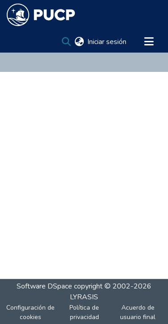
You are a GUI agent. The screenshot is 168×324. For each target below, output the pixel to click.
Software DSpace (44, 286)
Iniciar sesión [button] (107, 42)
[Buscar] (66, 41)
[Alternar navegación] (148, 41)
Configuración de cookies (30, 312)
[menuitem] (79, 41)
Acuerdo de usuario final (137, 312)
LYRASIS (84, 297)
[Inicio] (41, 15)
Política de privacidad (84, 312)
